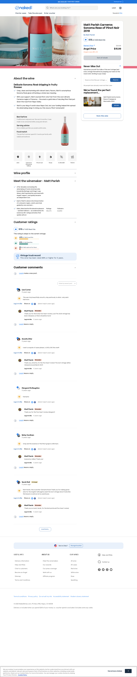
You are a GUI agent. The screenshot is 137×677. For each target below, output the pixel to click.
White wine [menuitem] (73, 577)
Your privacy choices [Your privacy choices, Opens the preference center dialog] (115, 671)
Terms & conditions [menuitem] (20, 601)
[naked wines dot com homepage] (23, 8)
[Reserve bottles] (96, 80)
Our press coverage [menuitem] (49, 573)
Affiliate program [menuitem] (48, 581)
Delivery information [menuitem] (21, 565)
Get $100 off (62, 2)
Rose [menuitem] (71, 581)
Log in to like (18, 304)
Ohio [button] (120, 13)
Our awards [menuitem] (46, 569)
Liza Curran (27, 290)
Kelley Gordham (29, 438)
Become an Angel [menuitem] (20, 577)
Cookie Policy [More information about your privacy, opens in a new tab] (22, 675)
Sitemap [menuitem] (17, 581)
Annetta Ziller (28, 340)
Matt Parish (28, 311)
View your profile (16, 274)
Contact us (118, 2)
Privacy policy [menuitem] (33, 601)
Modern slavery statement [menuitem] (79, 601)
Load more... (45, 534)
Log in (114, 8)
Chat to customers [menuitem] (20, 573)
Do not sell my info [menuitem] (45, 601)
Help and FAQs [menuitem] (19, 569)
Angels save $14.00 (91, 52)
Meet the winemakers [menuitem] (49, 565)
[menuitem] (20, 13)
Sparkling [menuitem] (73, 584)
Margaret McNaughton (31, 390)
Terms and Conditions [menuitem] (21, 584)
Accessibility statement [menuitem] (61, 601)
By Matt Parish (89, 35)
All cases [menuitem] (73, 569)
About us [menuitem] (45, 559)
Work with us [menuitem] (46, 577)
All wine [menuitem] (72, 565)
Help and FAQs (107, 559)
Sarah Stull (27, 486)
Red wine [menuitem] (73, 573)
